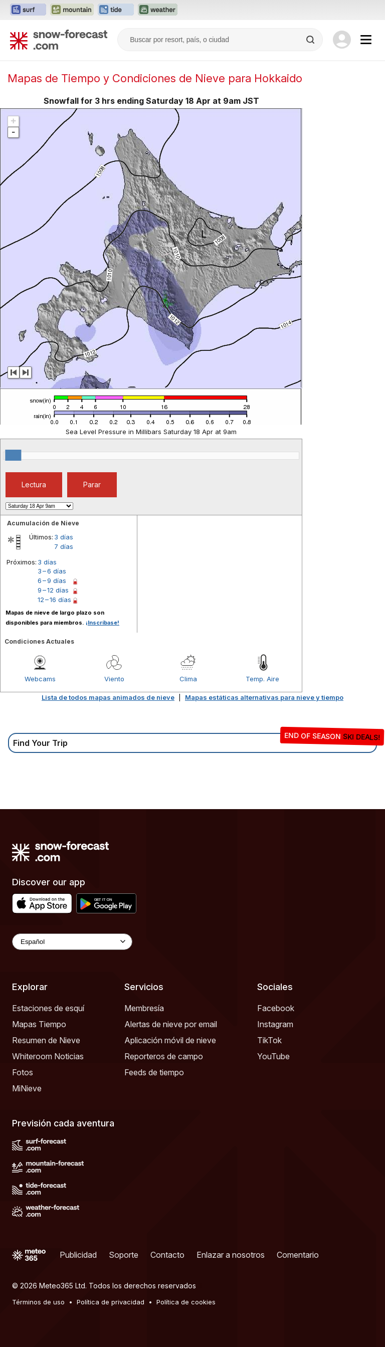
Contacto (167, 1255)
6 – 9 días (52, 580)
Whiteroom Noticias (48, 1056)
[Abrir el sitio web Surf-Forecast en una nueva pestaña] (28, 10)
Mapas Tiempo (39, 1024)
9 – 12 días (53, 590)
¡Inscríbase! (102, 622)
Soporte (123, 1255)
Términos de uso (38, 1302)
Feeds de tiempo (154, 1072)
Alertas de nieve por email (170, 1024)
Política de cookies (186, 1302)
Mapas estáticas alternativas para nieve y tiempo (264, 697)
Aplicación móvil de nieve (170, 1040)
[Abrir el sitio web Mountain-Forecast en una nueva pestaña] (72, 10)
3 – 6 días (52, 571)
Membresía (144, 1008)
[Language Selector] (72, 941)
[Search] (311, 40)
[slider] (13, 455)
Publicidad (78, 1255)
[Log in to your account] (342, 40)
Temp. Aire (262, 679)
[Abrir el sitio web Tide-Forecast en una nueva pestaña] (116, 10)
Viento (114, 679)
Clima (188, 679)
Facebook (275, 1008)
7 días (63, 546)
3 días (63, 537)
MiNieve (27, 1088)
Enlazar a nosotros (231, 1255)
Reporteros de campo (163, 1056)
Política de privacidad (110, 1302)
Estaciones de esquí (48, 1008)
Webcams (40, 679)
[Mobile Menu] (366, 40)
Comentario (298, 1255)
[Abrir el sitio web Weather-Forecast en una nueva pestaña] (157, 10)
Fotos (22, 1072)
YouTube (273, 1056)
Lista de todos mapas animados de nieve (108, 697)
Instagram (275, 1024)
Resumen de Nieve (46, 1040)
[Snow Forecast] (58, 40)
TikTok (269, 1040)
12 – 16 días (54, 600)
